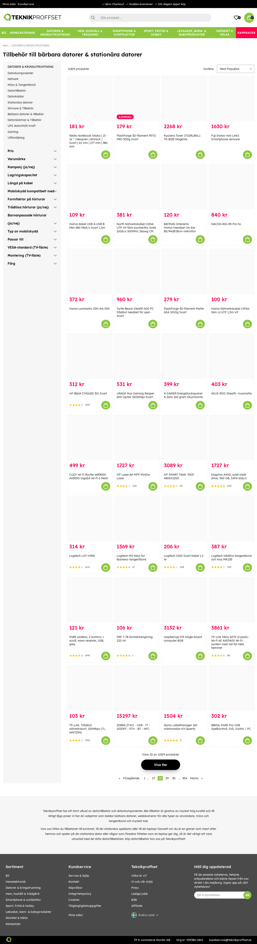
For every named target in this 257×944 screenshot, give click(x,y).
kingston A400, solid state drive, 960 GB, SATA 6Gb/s (229, 476)
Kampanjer (13, 924)
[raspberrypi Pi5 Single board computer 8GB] (184, 600)
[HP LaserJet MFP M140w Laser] (137, 437)
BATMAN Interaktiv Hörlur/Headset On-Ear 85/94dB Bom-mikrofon (180, 227)
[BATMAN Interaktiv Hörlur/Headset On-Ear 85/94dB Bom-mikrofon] (184, 187)
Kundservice (26, 4)
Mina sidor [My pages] (75, 915)
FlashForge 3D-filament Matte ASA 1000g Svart (184, 310)
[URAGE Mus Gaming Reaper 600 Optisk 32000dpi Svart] (137, 356)
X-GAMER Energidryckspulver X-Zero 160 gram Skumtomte (183, 395)
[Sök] (150, 18)
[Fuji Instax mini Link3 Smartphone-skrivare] (231, 98)
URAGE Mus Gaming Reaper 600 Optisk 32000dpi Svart (135, 395)
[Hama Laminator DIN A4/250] (89, 271)
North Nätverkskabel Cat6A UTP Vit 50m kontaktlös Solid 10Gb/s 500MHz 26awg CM (136, 227)
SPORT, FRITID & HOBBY (20, 906)
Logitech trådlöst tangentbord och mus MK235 (231, 557)
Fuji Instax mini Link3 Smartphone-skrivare (225, 137)
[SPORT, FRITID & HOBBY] (156, 32)
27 (153, 778)
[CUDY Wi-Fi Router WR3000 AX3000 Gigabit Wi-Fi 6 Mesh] (89, 437)
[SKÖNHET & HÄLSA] (224, 32)
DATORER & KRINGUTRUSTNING (30, 45)
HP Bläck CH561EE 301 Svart (88, 393)
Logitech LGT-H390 (82, 556)
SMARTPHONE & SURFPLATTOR (23, 900)
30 (173, 778)
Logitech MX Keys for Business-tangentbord (131, 557)
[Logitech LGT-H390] (89, 518)
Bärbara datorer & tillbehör (26, 114)
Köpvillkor (75, 888)
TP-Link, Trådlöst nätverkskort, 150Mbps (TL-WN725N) (87, 728)
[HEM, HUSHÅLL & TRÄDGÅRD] (90, 32)
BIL (7, 875)
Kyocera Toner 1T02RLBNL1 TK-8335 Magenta (182, 137)
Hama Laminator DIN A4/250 (89, 308)
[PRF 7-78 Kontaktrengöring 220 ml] (137, 600)
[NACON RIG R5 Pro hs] (231, 187)
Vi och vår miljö (142, 882)
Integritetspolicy (79, 894)
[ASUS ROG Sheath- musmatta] (231, 356)
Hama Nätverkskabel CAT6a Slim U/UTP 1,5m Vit (230, 310)
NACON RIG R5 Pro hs (226, 224)
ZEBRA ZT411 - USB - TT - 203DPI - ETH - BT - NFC (133, 727)
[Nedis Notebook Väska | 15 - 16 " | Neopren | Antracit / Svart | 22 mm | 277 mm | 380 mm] (89, 98)
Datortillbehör (17, 90)
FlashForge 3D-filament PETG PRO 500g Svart (136, 137)
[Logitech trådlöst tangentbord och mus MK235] (231, 518)
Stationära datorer (20, 102)
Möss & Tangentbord (22, 85)
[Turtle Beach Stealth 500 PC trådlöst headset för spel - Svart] (137, 271)
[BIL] (4, 32)
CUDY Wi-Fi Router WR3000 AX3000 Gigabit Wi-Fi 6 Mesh (88, 476)
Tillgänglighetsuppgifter (84, 906)
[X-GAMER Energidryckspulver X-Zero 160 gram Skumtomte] (184, 356)
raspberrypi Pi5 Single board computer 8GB (183, 638)
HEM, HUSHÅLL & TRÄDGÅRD (22, 894)
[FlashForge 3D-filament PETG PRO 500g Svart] (137, 98)
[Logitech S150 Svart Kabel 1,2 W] (184, 518)
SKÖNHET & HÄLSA (17, 918)
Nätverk (13, 79)
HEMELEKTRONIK (16, 882)
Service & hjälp (78, 875)
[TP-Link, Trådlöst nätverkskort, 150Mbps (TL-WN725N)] (89, 688)
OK (247, 895)
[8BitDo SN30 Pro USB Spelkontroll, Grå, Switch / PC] (231, 688)
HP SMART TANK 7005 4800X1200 (179, 476)
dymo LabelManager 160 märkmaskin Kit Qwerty (180, 727)
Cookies (74, 900)
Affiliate (136, 906)
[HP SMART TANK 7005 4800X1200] (184, 437)
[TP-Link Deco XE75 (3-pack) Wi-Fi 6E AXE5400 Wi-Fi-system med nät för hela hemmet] (231, 600)
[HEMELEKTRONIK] (22, 32)
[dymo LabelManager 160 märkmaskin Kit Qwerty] (184, 688)
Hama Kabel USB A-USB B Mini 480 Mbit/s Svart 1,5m (87, 225)
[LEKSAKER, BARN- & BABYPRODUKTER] (191, 32)
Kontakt (73, 882)
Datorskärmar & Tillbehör (24, 120)
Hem (5, 45)
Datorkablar (16, 96)
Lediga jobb (139, 894)
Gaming (13, 132)
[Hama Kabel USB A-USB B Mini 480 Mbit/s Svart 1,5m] (89, 187)
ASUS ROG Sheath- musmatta (231, 393)
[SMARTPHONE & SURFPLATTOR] (124, 32)
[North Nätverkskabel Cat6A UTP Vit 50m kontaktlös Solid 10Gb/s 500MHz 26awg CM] (137, 187)
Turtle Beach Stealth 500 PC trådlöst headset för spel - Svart (135, 312)
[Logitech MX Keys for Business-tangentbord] (137, 518)
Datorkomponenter (20, 73)
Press (135, 888)
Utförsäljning (16, 137)
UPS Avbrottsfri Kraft (22, 126)
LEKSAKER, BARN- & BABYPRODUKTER (28, 912)
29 (167, 778)
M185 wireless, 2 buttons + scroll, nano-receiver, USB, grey (86, 640)
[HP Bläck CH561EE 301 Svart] (89, 356)
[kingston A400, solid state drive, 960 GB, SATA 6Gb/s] (231, 437)
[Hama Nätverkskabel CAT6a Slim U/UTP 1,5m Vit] (231, 271)
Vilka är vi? (139, 875)
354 (184, 778)
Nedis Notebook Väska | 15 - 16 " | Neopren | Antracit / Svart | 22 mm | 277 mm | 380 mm (88, 141)
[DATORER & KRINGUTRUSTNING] (55, 32)
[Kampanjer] (246, 32)
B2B (134, 900)
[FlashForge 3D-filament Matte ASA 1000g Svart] (184, 271)
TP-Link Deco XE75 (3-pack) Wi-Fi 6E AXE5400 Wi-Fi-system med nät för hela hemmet (229, 642)
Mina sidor (9, 4)
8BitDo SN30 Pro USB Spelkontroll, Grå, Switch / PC (231, 727)
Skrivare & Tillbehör (21, 108)
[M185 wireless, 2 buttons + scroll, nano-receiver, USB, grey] (89, 600)
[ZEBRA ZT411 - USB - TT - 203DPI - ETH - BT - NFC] (137, 688)
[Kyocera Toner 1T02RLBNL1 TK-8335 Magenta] (184, 98)
